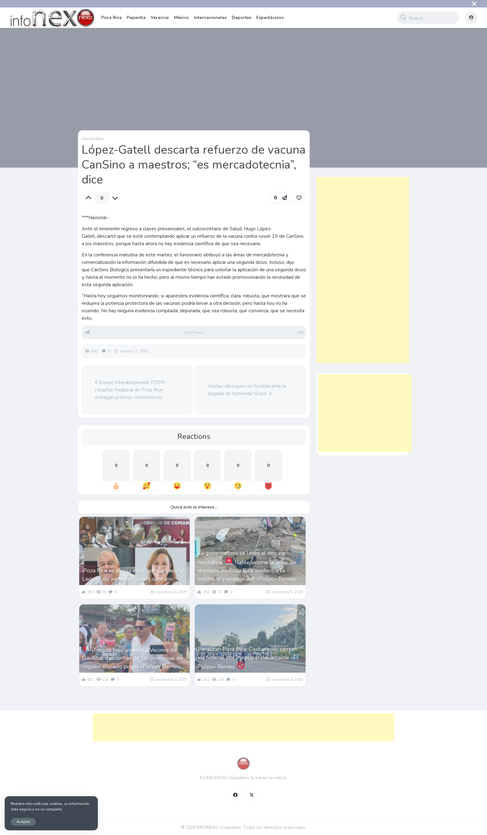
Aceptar (23, 821)
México (181, 17)
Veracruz (160, 17)
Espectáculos (270, 17)
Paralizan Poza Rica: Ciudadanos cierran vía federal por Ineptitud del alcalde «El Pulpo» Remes (248, 657)
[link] (299, 197)
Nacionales (93, 139)
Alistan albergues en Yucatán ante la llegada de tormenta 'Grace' (247, 390)
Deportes (241, 17)
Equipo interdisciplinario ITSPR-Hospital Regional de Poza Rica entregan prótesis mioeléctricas (131, 390)
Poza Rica (111, 17)
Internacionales (210, 17)
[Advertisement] (362, 270)
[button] (280, 197)
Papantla (136, 17)
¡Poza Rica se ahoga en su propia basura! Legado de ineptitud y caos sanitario (133, 575)
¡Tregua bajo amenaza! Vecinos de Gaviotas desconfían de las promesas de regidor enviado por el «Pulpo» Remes (132, 657)
